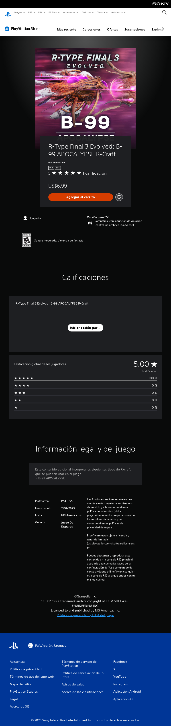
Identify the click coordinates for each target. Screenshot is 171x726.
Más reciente (66, 25)
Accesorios (69, 12)
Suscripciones (134, 25)
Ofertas (112, 25)
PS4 (40, 12)
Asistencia (117, 12)
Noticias (86, 12)
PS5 (30, 12)
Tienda (101, 12)
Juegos (18, 12)
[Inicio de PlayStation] (8, 12)
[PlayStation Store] (23, 24)
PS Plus (53, 12)
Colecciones (92, 25)
